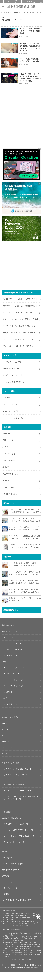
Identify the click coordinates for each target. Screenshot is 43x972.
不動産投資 (16, 2)
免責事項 (5, 894)
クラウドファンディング (13, 686)
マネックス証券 (8, 454)
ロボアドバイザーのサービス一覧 (15, 775)
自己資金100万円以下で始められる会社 (18, 333)
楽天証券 (6, 434)
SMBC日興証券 (8, 460)
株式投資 (30, 3)
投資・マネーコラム (10, 631)
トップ (1, 3)
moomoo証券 (8, 487)
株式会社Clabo (26, 959)
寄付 (41, 3)
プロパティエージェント (12, 375)
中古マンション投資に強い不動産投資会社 (19, 312)
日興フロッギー (8, 440)
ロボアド (9, 3)
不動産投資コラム (11, 655)
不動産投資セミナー (11, 704)
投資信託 (27, 3)
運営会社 (5, 876)
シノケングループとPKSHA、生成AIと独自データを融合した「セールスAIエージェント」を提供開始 (24, 537)
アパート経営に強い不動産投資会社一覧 (19, 836)
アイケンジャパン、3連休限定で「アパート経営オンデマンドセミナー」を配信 (25, 528)
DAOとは (5, 753)
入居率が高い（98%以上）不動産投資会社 (19, 299)
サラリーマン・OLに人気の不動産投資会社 (20, 319)
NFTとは (5, 729)
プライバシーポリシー (10, 888)
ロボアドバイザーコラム (13, 643)
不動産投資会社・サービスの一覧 (15, 824)
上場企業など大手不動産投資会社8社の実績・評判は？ (25, 599)
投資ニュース (7, 662)
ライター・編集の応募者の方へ (14, 864)
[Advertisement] (21, 121)
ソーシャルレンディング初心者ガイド (16, 790)
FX (34, 3)
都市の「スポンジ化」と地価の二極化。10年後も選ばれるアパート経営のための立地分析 (24, 582)
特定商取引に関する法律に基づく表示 (16, 900)
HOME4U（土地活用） (11, 411)
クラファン (12, 2)
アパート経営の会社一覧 (12, 418)
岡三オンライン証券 (10, 474)
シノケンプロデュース (11, 398)
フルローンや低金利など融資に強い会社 (18, 326)
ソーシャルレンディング (13, 680)
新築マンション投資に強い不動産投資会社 (19, 306)
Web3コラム (9, 637)
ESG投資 (23, 3)
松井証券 (6, 467)
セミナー (5, 698)
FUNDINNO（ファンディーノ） (15, 494)
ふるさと (19, 3)
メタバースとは (8, 747)
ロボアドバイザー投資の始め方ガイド (16, 769)
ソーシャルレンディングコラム (16, 649)
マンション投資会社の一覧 (13, 382)
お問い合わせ (7, 858)
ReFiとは (5, 741)
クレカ (37, 3)
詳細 (26, 925)
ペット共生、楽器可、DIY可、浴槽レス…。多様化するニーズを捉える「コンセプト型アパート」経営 (25, 564)
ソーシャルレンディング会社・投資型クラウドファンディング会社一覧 (20, 797)
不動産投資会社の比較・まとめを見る (18, 346)
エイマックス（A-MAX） (12, 362)
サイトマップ (7, 882)
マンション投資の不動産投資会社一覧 (18, 830)
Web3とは (6, 723)
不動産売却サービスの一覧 (14, 842)
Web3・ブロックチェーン (14, 668)
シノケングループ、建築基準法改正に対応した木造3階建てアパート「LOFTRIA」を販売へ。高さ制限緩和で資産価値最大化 (25, 546)
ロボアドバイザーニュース (14, 674)
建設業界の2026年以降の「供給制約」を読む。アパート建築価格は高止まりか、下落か (24, 590)
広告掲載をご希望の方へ (11, 870)
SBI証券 (5, 447)
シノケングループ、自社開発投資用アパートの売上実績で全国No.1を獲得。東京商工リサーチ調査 (24, 510)
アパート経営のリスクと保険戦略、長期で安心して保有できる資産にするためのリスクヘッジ (24, 573)
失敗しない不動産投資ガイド (13, 818)
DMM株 (5, 480)
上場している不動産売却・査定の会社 (18, 339)
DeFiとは (5, 735)
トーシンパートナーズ (11, 368)
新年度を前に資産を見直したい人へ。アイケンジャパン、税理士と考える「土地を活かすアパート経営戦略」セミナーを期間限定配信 (24, 519)
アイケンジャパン (9, 404)
